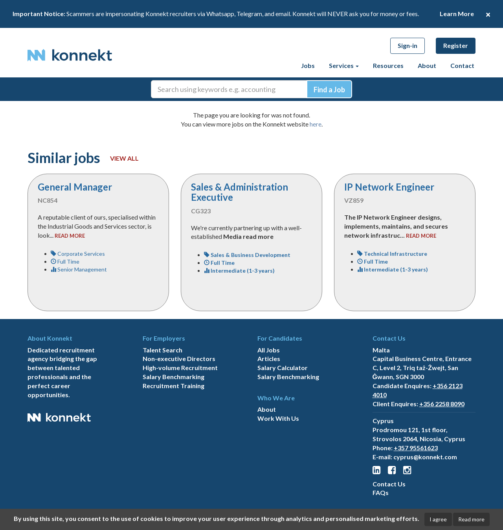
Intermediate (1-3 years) (239, 270)
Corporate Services (78, 253)
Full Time (65, 261)
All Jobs (268, 350)
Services (344, 65)
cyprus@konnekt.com (425, 456)
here (315, 124)
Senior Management (79, 269)
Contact (462, 65)
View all (124, 158)
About (427, 65)
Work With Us (278, 418)
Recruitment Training (173, 385)
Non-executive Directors (179, 358)
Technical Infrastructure (392, 253)
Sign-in (407, 45)
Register (455, 45)
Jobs (308, 65)
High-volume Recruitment (180, 367)
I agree (438, 519)
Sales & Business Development (247, 254)
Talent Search (162, 350)
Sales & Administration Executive (239, 192)
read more (70, 236)
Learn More (457, 13)
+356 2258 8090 (441, 403)
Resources (388, 65)
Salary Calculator (282, 367)
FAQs (381, 492)
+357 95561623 (416, 447)
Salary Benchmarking (173, 376)
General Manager (75, 187)
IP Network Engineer (389, 187)
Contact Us (389, 484)
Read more (471, 519)
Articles (268, 358)
